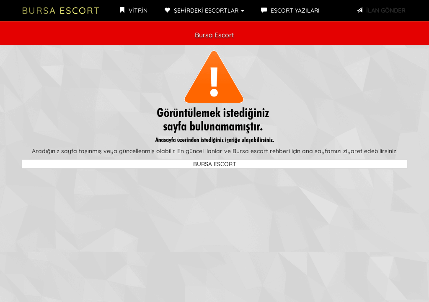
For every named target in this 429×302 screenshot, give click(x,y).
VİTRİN (133, 10)
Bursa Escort (61, 10)
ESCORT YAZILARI (290, 10)
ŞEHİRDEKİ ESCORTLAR (204, 10)
